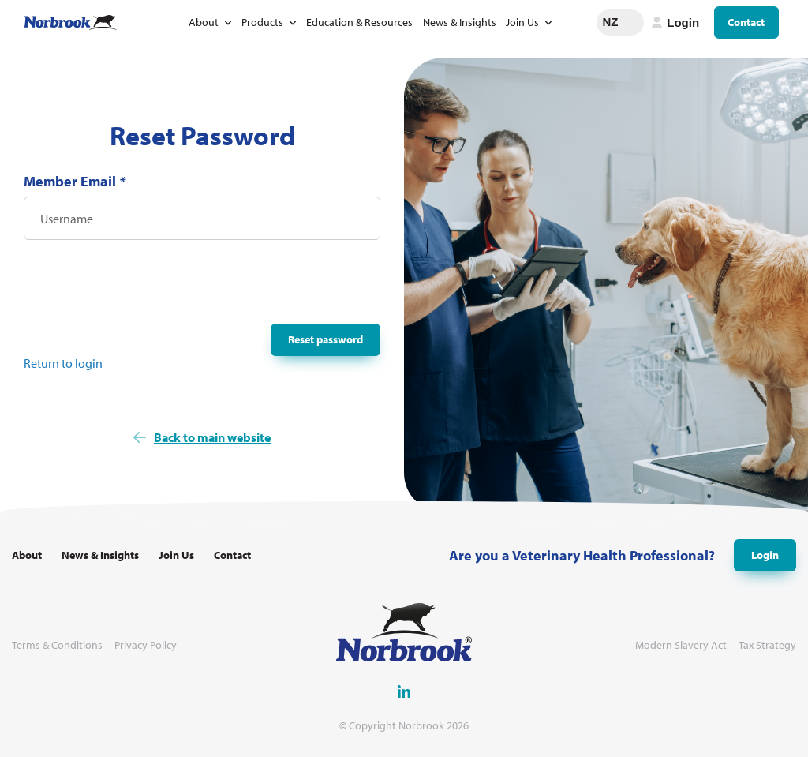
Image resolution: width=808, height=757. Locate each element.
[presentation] (144, 286)
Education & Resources (359, 22)
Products (262, 22)
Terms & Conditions (57, 645)
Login (765, 555)
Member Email (74, 181)
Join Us (522, 22)
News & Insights (459, 22)
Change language (632, 22)
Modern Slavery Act (681, 645)
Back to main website (212, 437)
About (204, 22)
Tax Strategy (767, 645)
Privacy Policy (145, 645)
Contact (746, 22)
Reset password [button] (325, 339)
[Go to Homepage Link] (70, 22)
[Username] (202, 218)
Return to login (63, 363)
